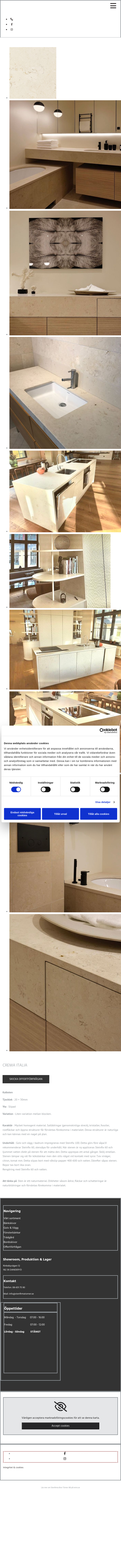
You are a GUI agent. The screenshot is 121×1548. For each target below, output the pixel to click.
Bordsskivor (10, 1242)
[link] (60, 1406)
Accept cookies (60, 1426)
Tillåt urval (60, 813)
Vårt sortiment (12, 1218)
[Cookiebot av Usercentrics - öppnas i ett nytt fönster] (102, 730)
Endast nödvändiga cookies (22, 814)
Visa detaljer (102, 802)
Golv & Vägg (11, 1228)
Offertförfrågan (12, 1247)
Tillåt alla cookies (98, 813)
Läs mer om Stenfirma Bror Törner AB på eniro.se (60, 1487)
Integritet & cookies (13, 1468)
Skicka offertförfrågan (25, 1079)
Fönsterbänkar (12, 1233)
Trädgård (9, 1237)
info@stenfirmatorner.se (21, 1294)
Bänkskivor (10, 1223)
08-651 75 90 (18, 1288)
